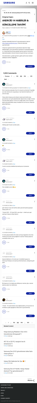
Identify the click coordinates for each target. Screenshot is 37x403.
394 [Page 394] (25, 76)
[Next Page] (6, 79)
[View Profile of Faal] (7, 299)
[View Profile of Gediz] (9, 32)
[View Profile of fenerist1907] (9, 252)
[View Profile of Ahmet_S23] (8, 201)
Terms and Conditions (7, 387)
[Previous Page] (6, 76)
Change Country (5, 398)
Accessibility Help (6, 385)
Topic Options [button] (32, 14)
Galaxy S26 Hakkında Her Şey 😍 (14, 361)
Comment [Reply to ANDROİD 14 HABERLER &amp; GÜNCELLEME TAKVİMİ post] (30, 66)
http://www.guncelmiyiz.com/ (10, 43)
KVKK (2, 395)
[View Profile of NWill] (7, 83)
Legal (2, 393)
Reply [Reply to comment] (30, 112)
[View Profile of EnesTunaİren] (9, 228)
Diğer (3, 39)
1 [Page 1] (11, 76)
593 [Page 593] (31, 76)
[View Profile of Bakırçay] (32, 35)
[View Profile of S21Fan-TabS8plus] (10, 118)
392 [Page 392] (17, 76)
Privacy (3, 390)
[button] (32, 32)
